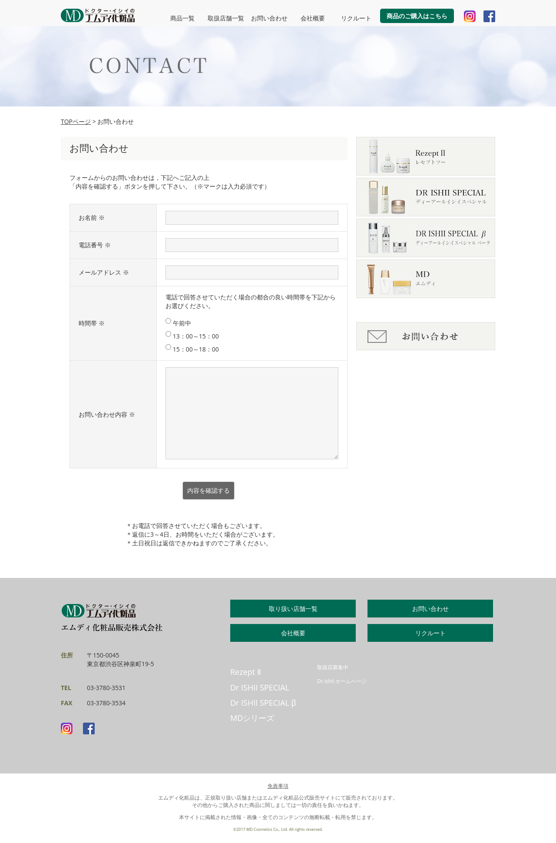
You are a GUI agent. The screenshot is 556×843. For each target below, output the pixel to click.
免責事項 (278, 786)
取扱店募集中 (332, 667)
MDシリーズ (252, 718)
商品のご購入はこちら (417, 16)
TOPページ (76, 121)
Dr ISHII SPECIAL (259, 687)
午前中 (178, 323)
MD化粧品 (98, 15)
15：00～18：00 (192, 349)
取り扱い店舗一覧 (293, 608)
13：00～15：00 (192, 336)
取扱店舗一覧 (226, 18)
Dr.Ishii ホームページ (342, 681)
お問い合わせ (269, 18)
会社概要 (313, 18)
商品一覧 (182, 18)
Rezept (245, 672)
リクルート (356, 18)
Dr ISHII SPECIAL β (263, 702)
